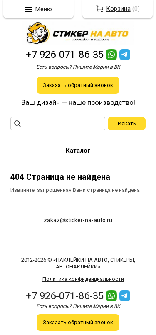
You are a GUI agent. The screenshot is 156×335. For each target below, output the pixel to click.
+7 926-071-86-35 (65, 54)
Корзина (118, 8)
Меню (43, 9)
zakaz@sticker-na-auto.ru (78, 220)
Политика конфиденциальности (83, 279)
